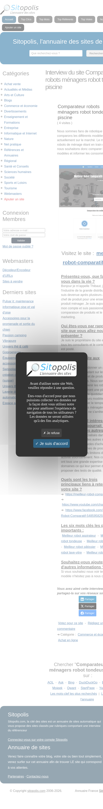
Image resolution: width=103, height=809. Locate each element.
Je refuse (51, 433)
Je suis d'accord (51, 443)
